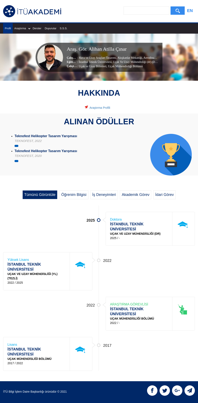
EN (190, 10)
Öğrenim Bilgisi (74, 195)
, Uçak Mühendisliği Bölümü (124, 66)
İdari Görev (164, 195)
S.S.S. (63, 28)
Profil (8, 28)
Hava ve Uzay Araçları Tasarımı (97, 57)
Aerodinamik (151, 57)
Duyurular (50, 28)
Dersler (37, 28)
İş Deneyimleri (104, 195)
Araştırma (22, 28)
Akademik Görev (135, 195)
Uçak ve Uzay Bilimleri (92, 66)
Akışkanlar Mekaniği (129, 57)
